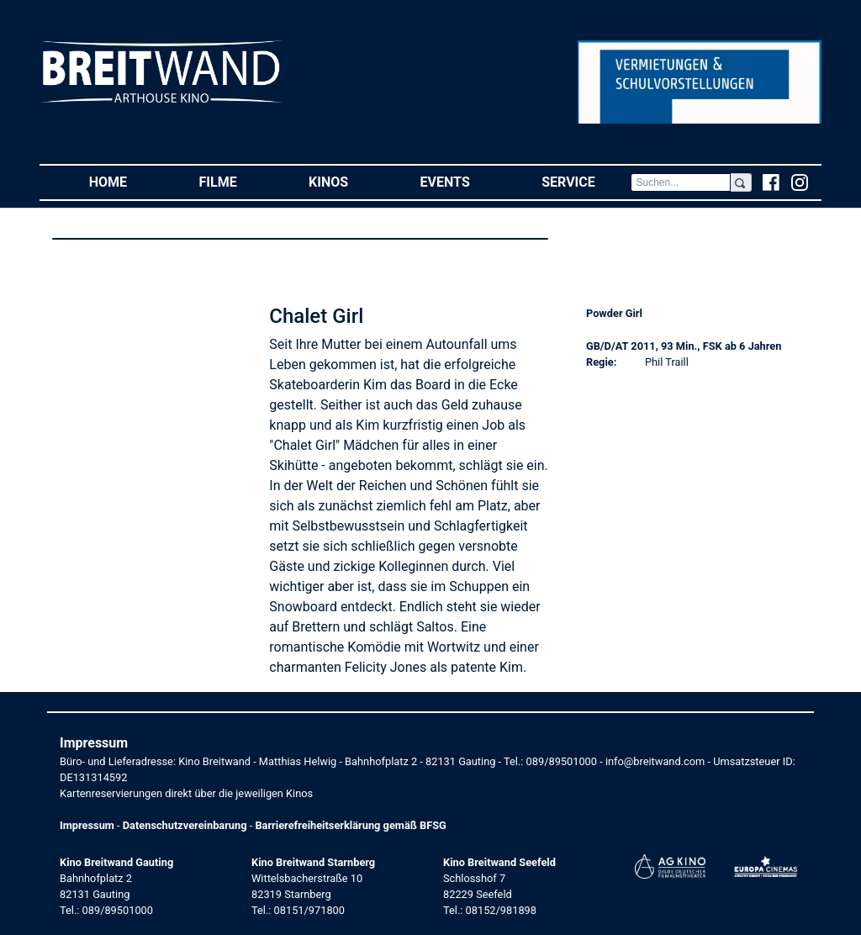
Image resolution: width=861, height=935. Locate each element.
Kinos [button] (346, 181)
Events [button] (463, 181)
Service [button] (586, 181)
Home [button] (126, 181)
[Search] (680, 182)
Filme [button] (236, 181)
